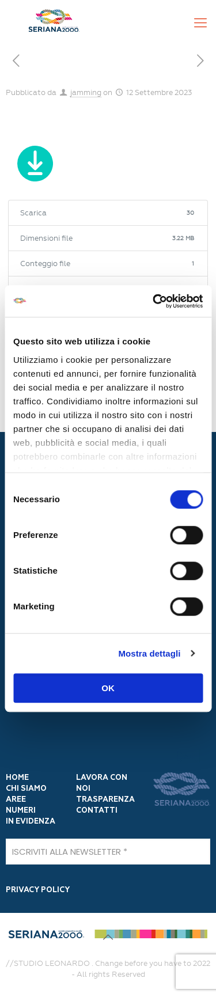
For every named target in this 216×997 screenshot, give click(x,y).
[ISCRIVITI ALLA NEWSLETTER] (108, 852)
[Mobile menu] (200, 23)
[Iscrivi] (188, 755)
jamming (85, 92)
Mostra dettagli (149, 653)
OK (108, 688)
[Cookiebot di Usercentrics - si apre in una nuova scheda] (154, 301)
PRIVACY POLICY (38, 890)
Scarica (35, 165)
